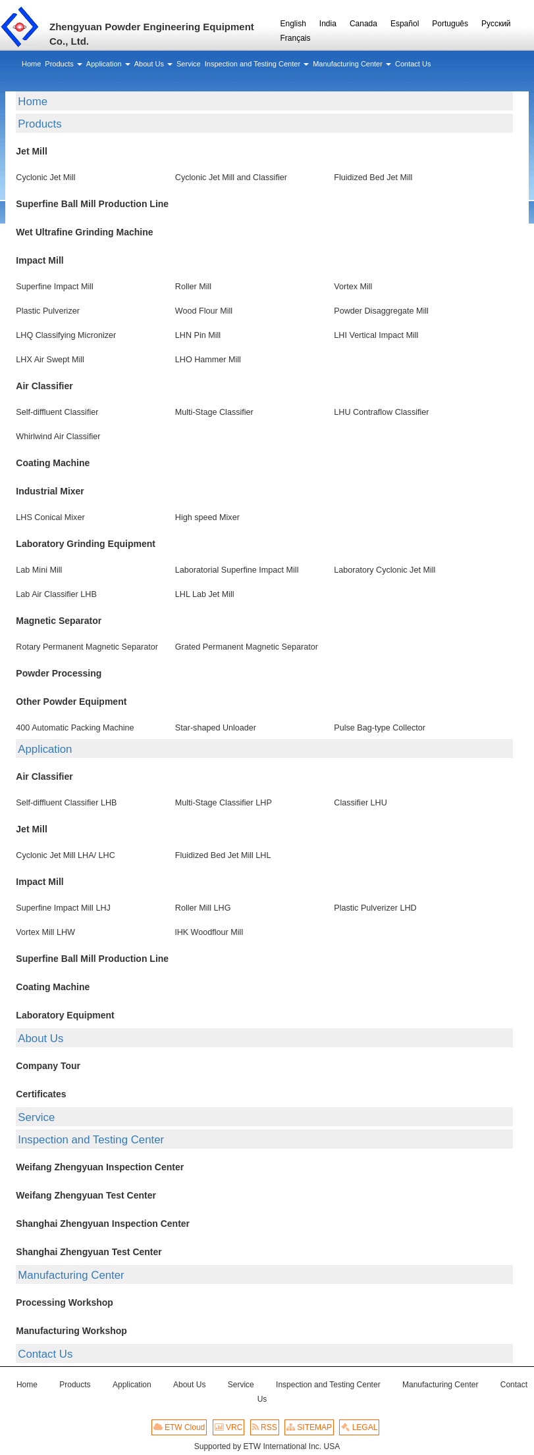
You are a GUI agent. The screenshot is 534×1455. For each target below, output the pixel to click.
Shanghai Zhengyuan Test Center (88, 1252)
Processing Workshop (64, 1302)
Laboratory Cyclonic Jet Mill (384, 570)
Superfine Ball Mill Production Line (92, 204)
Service (36, 1117)
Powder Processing (58, 673)
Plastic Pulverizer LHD (375, 908)
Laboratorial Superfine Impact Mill (237, 570)
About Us (40, 1038)
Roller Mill (193, 286)
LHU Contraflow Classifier (381, 412)
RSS (264, 1427)
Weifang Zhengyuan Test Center (86, 1195)
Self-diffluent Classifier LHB (66, 802)
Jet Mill (31, 151)
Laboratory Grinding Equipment (85, 543)
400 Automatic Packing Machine (75, 727)
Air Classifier (44, 386)
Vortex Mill (353, 286)
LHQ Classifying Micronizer (66, 335)
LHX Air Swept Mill (50, 359)
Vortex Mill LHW (45, 932)
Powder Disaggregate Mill (381, 311)
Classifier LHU (360, 802)
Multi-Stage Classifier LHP (223, 802)
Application (45, 749)
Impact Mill (39, 260)
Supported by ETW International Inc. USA (267, 1446)
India (327, 23)
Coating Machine (53, 463)
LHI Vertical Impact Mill (376, 335)
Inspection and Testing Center (91, 1139)
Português (450, 23)
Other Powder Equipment (71, 701)
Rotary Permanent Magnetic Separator (87, 647)
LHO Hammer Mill (208, 359)
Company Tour (48, 1066)
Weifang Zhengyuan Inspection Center (100, 1167)
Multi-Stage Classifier (214, 412)
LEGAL (359, 1427)
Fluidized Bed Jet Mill (373, 177)
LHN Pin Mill (198, 335)
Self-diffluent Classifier (57, 412)
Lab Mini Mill (39, 570)
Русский (496, 23)
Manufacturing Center (71, 1275)
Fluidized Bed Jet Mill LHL (223, 855)
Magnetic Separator (58, 620)
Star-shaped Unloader (215, 727)
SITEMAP (309, 1427)
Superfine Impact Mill (54, 286)
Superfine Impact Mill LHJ (63, 908)
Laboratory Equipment (65, 1015)
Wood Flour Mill (203, 311)
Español (404, 23)
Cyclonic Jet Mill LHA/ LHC (65, 855)
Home (32, 101)
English (293, 23)
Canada (363, 23)
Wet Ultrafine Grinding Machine (84, 232)
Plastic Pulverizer (48, 311)
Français (295, 38)
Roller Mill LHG (203, 908)
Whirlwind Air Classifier (58, 436)
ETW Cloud (179, 1427)
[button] (63, 63)
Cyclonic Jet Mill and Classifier (231, 177)
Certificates (41, 1094)
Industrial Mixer (50, 491)
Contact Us (45, 1354)
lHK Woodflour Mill (209, 932)
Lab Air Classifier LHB (56, 594)
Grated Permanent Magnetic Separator (246, 647)
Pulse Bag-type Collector (379, 727)
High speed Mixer (207, 517)
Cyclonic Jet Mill (45, 177)
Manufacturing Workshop (71, 1330)
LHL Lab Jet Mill (204, 594)
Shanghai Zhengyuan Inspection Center (103, 1223)
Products (39, 124)
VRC (229, 1427)
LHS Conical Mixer (50, 517)
